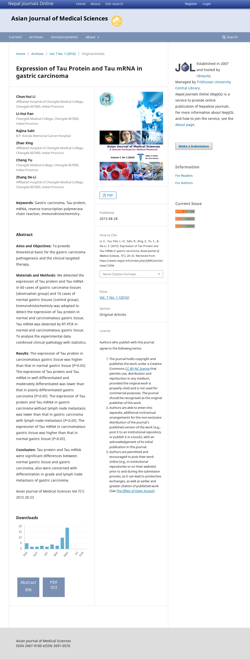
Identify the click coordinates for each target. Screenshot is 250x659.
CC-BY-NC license (137, 368)
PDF (109, 195)
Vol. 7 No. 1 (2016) (63, 53)
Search (230, 37)
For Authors (184, 183)
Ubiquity (203, 75)
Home (81, 3)
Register (191, 3)
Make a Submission (194, 146)
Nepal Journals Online (30, 3)
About (95, 3)
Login (207, 3)
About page (184, 124)
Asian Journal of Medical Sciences (59, 18)
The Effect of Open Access (134, 491)
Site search (114, 3)
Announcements (64, 37)
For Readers (184, 175)
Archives (36, 37)
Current (15, 37)
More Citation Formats (119, 274)
